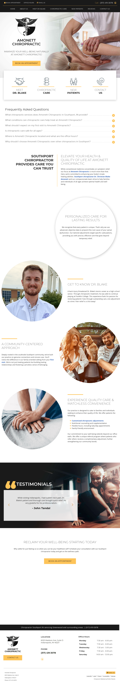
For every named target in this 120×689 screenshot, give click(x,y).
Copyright (89, 676)
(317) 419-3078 (106, 3)
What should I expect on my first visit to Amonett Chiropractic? (38, 126)
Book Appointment (12, 2)
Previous (5, 505)
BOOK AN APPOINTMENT (26, 63)
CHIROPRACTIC (46, 86)
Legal (94, 676)
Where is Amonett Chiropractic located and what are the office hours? (41, 136)
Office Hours (29, 2)
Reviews (91, 9)
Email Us (41, 2)
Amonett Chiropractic (80, 171)
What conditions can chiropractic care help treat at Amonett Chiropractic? (43, 120)
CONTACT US (12, 658)
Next (75, 505)
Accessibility (106, 676)
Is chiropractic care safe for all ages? (23, 131)
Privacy (99, 676)
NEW (73, 86)
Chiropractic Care (58, 9)
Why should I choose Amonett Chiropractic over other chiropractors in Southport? (48, 142)
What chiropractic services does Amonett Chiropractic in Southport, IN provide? (46, 115)
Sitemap (113, 676)
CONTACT (100, 86)
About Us (24, 9)
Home (12, 9)
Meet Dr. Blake (39, 9)
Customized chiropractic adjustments (88, 421)
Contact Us (105, 9)
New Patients (77, 9)
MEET (19, 86)
